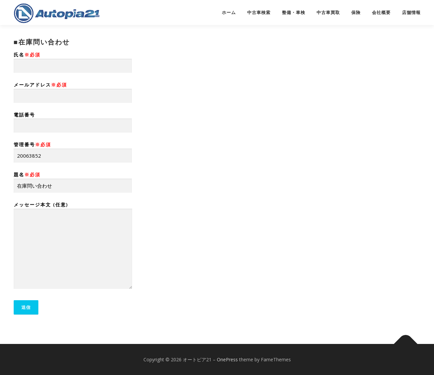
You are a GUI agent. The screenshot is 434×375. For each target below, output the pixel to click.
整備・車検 (293, 12)
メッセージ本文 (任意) (73, 246)
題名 (73, 180)
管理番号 (73, 150)
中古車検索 (259, 12)
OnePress (227, 359)
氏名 (73, 60)
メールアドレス (73, 90)
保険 (356, 12)
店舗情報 (411, 12)
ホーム (229, 12)
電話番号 (73, 120)
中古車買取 (328, 12)
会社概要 (381, 12)
